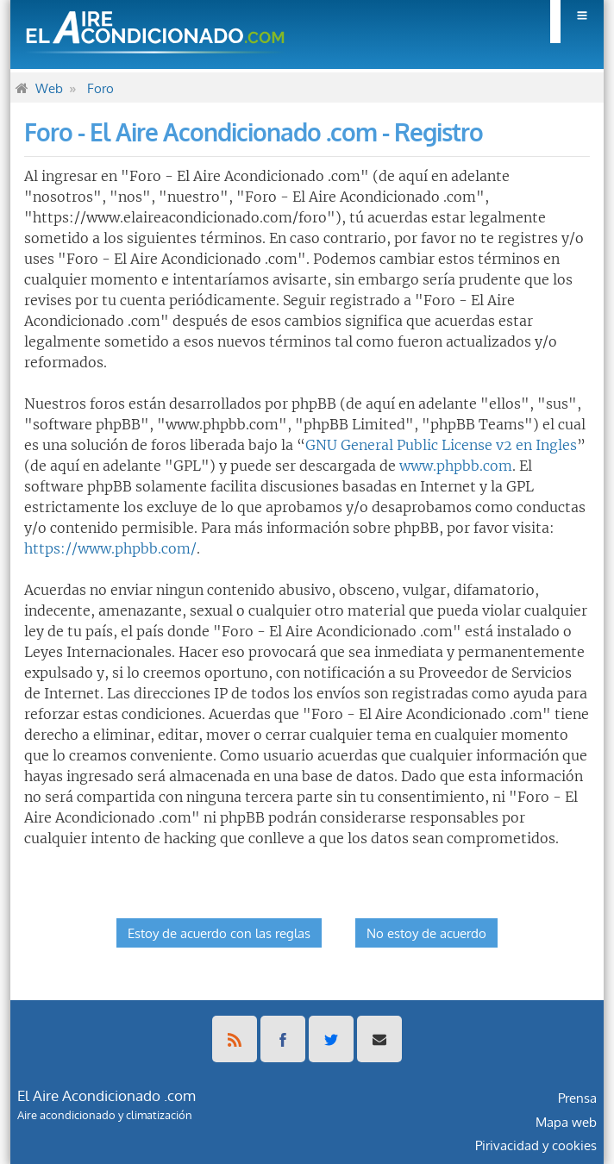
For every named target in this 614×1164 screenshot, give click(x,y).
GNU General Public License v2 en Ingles (441, 445)
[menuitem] (577, 21)
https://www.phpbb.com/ (110, 548)
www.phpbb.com (455, 465)
